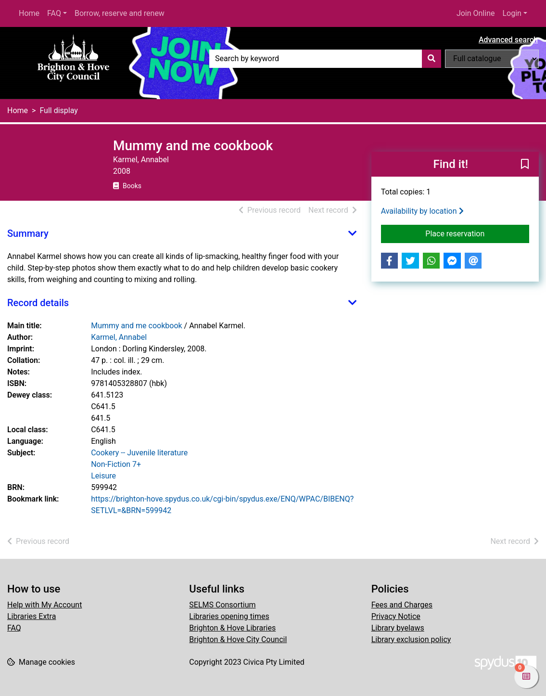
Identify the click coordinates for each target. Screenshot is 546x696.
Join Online (476, 13)
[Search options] (492, 59)
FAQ (54, 13)
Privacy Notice (395, 616)
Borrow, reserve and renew (120, 13)
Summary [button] (28, 233)
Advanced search (508, 39)
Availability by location (422, 211)
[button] (525, 164)
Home (29, 13)
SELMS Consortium (222, 604)
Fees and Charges (401, 604)
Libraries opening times (229, 616)
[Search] (431, 59)
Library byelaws (397, 627)
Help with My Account (44, 604)
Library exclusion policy (411, 639)
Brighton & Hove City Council (238, 639)
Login (511, 13)
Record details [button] (38, 303)
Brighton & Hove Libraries (232, 627)
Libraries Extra (31, 616)
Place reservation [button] (477, 233)
